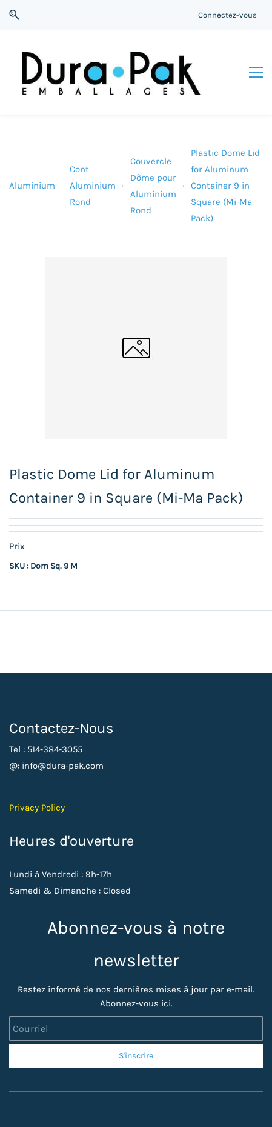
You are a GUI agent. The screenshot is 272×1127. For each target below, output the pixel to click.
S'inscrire (136, 1056)
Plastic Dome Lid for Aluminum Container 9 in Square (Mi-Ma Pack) (225, 185)
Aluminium (32, 185)
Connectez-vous (227, 14)
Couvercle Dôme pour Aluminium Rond (153, 186)
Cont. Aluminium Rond (93, 185)
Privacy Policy (37, 807)
